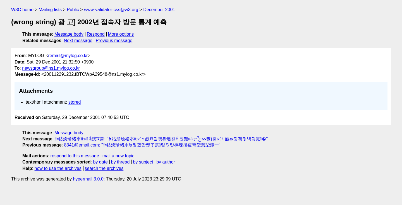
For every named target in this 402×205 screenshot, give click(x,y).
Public (73, 9)
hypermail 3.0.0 (88, 179)
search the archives (104, 168)
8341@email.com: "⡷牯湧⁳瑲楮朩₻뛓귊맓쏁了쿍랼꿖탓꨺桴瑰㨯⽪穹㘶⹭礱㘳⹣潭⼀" (142, 145)
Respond (96, 34)
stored (74, 102)
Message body (68, 34)
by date (100, 162)
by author (165, 162)
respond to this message (74, 155)
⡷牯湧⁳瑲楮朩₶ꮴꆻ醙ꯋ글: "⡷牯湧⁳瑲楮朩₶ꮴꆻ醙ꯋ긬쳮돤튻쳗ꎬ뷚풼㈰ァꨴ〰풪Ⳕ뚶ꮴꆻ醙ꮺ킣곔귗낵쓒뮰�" (161, 138)
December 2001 (159, 9)
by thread (120, 162)
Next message (78, 40)
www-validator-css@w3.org (111, 9)
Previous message (114, 40)
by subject (143, 162)
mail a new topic (118, 155)
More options (121, 34)
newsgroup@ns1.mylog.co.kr (51, 68)
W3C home (22, 9)
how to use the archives (58, 168)
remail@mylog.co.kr (68, 55)
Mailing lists (50, 9)
